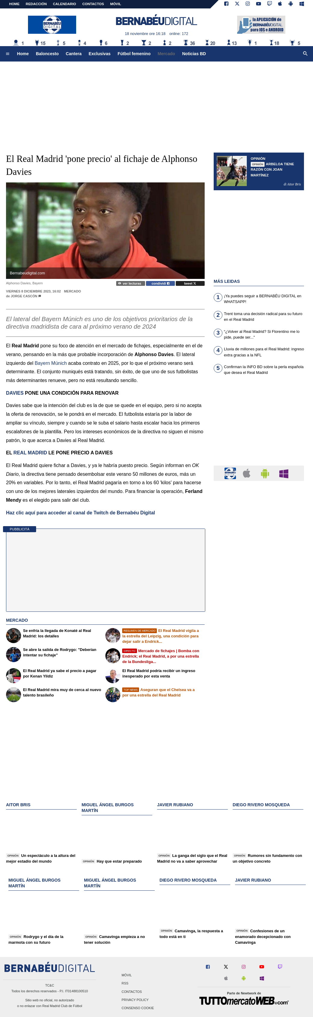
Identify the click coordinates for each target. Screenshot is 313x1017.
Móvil (127, 975)
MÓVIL (115, 4)
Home (14, 4)
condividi (160, 283)
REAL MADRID (30, 452)
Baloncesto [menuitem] (47, 53)
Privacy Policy (135, 1000)
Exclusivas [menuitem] (100, 53)
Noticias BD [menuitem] (194, 53)
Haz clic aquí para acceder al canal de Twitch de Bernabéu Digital (80, 512)
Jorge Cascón (24, 296)
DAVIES (14, 393)
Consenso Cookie (138, 1008)
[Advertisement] (156, 104)
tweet (190, 283)
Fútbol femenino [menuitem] (134, 53)
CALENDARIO (64, 4)
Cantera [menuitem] (74, 53)
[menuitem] (7, 53)
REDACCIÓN (36, 4)
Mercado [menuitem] (166, 53)
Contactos (132, 991)
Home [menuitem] (23, 53)
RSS (125, 983)
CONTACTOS (93, 4)
